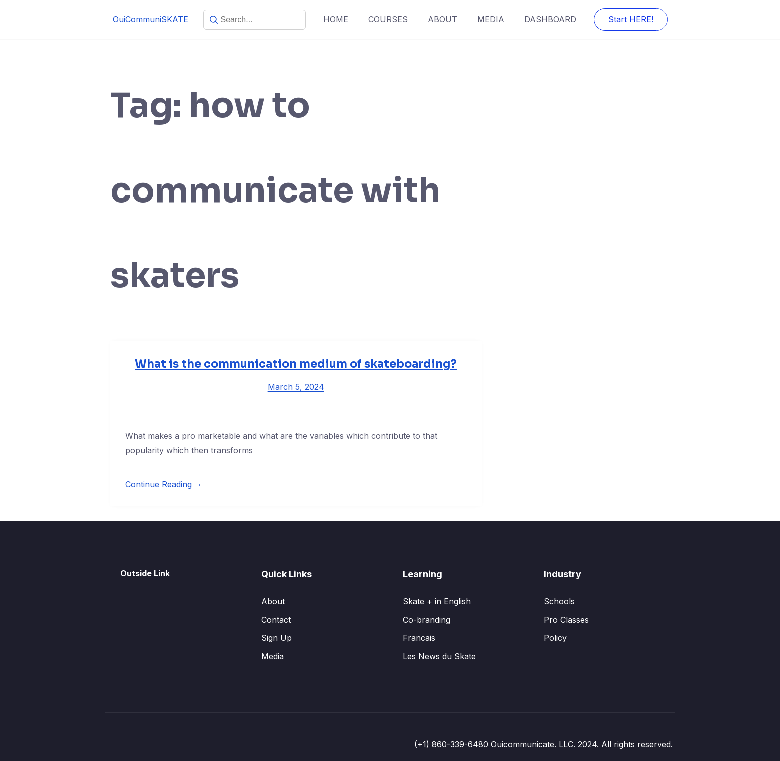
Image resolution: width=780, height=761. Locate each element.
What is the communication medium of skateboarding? (296, 364)
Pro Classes (566, 620)
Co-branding (426, 620)
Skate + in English (437, 601)
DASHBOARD (550, 19)
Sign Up (276, 638)
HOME (335, 19)
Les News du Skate (439, 656)
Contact (276, 620)
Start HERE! (630, 19)
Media (272, 656)
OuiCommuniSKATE (150, 19)
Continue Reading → (163, 484)
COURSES (388, 19)
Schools (559, 601)
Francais (419, 638)
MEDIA (490, 19)
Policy (555, 638)
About (273, 601)
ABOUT (442, 19)
